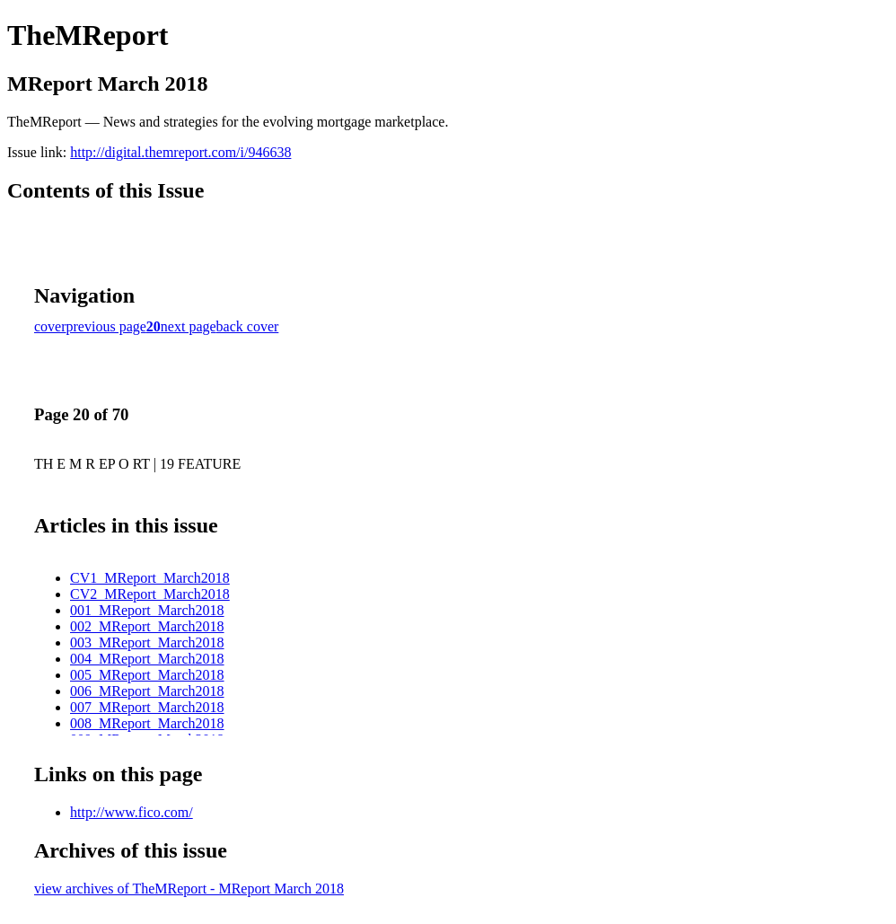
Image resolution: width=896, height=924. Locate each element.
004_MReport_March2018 (147, 658)
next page (188, 326)
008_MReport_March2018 (147, 723)
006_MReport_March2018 (147, 691)
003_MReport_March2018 (147, 642)
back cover (247, 326)
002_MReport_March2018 (147, 626)
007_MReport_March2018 (147, 707)
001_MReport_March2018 (147, 610)
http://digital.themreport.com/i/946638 (180, 152)
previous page (106, 326)
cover (50, 326)
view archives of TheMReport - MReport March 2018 (189, 888)
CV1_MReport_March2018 (150, 577)
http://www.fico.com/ (131, 812)
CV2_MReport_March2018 (150, 594)
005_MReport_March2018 (147, 674)
